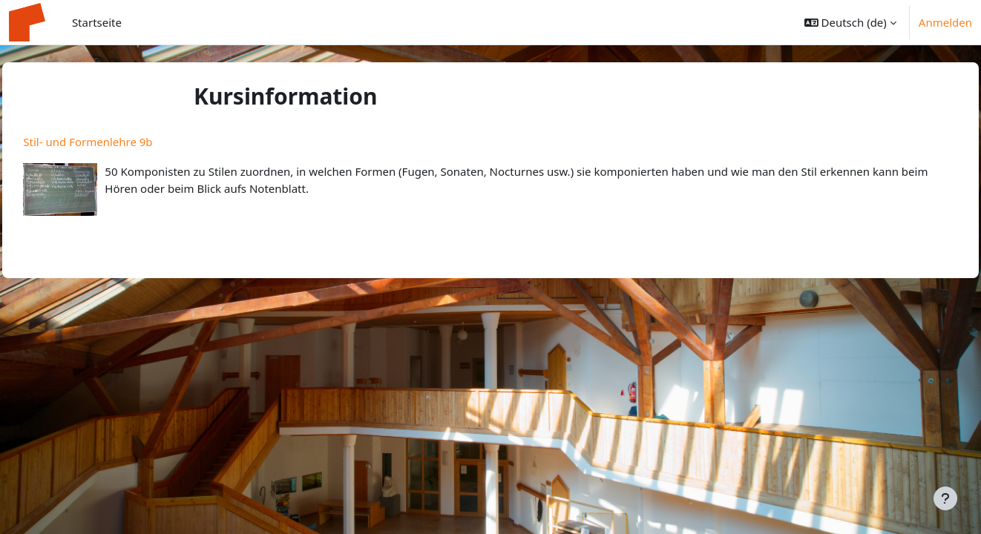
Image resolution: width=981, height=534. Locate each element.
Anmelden (945, 22)
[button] (850, 22)
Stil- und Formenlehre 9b (121, 141)
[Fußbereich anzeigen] (945, 498)
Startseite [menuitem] (97, 22)
